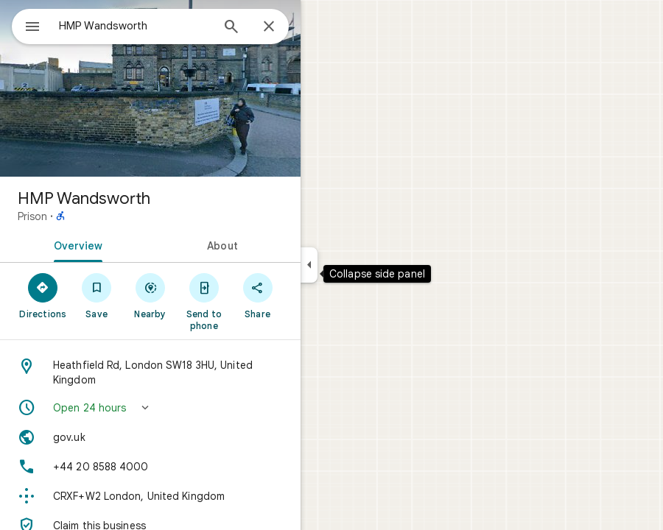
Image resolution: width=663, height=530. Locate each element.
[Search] (231, 28)
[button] (150, 408)
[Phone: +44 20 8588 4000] (150, 466)
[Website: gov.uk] (150, 437)
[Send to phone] (204, 301)
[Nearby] (151, 295)
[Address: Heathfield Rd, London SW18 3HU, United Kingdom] (150, 372)
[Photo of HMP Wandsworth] (150, 88)
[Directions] (43, 295)
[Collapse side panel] (309, 265)
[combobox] (135, 26)
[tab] (75, 244)
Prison (32, 216)
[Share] (257, 295)
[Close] (269, 27)
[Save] (97, 295)
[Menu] (32, 28)
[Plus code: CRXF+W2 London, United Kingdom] (150, 496)
